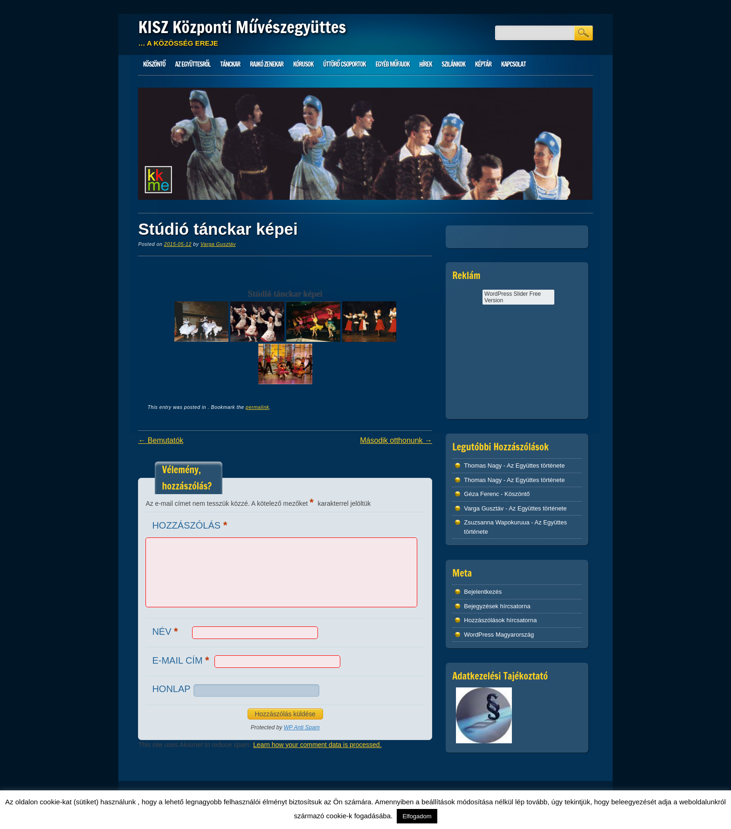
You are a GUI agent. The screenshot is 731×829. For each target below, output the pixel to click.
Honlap (171, 689)
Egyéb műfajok (392, 64)
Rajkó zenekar (266, 64)
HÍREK (425, 64)
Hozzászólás (190, 525)
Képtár (483, 64)
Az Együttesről (193, 64)
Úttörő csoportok (344, 64)
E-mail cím (181, 660)
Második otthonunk (396, 440)
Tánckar (230, 64)
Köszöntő (154, 64)
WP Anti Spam (302, 727)
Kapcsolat (513, 64)
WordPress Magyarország (499, 634)
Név (166, 631)
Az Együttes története (536, 465)
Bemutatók (160, 440)
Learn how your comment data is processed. (317, 744)
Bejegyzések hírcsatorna (497, 606)
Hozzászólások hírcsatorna (500, 620)
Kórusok (303, 64)
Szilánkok (453, 64)
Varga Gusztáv (218, 244)
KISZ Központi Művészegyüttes (242, 27)
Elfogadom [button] (416, 816)
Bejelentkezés (483, 591)
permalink (257, 407)
